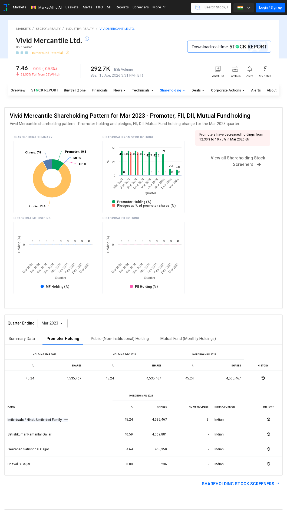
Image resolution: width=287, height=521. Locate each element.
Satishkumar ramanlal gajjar (29, 434)
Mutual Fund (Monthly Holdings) (188, 338)
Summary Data (22, 338)
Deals (197, 90)
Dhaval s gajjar (19, 464)
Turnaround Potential (47, 52)
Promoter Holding (63, 338)
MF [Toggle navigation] (109, 7)
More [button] (159, 7)
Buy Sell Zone (75, 90)
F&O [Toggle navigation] (99, 7)
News (118, 90)
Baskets (71, 7)
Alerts (256, 90)
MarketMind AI (46, 7)
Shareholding (171, 90)
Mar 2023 (50, 323)
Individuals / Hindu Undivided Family (35, 420)
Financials (100, 90)
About (271, 90)
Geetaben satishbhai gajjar (28, 449)
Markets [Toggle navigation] (19, 7)
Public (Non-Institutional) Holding (120, 338)
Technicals (141, 90)
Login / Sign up (270, 7)
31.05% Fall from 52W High (40, 74)
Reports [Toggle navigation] (122, 7)
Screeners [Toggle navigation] (141, 7)
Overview (18, 90)
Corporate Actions (226, 90)
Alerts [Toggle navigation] (87, 7)
